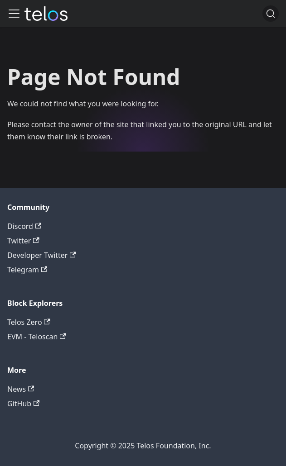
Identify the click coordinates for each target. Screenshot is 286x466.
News (20, 389)
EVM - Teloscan (36, 337)
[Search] (270, 13)
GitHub (23, 404)
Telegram (27, 270)
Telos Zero (28, 322)
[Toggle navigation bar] (14, 13)
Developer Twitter (41, 255)
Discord (24, 226)
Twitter (23, 241)
